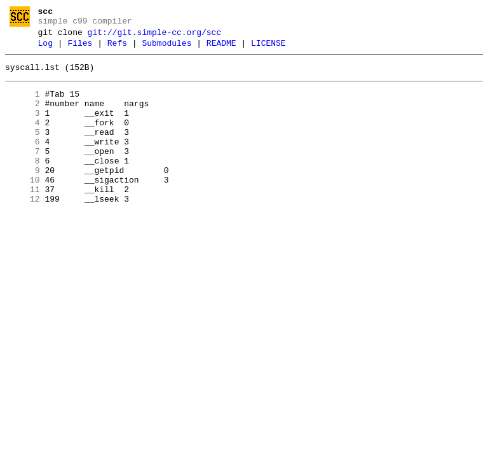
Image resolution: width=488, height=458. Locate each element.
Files (79, 49)
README (221, 49)
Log (45, 49)
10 (22, 206)
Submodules (166, 49)
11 (22, 218)
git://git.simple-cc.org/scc (155, 36)
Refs (117, 49)
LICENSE (268, 49)
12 (22, 229)
